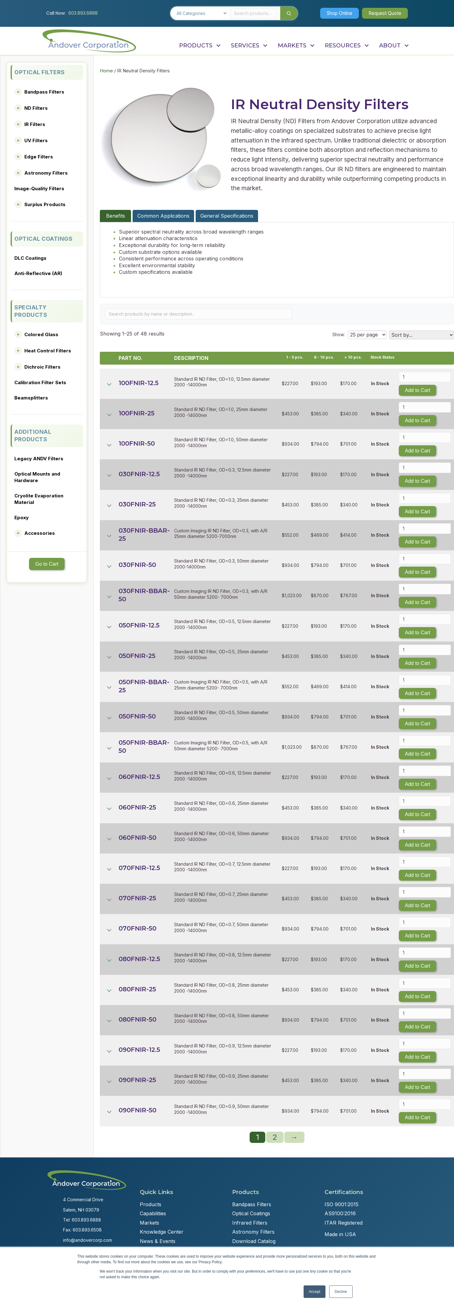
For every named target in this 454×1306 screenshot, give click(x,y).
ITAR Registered (344, 1223)
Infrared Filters (249, 1223)
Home (106, 71)
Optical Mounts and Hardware (37, 477)
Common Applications (163, 216)
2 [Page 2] (274, 1137)
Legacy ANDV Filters (38, 459)
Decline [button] (340, 1291)
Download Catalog (254, 1241)
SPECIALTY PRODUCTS (30, 311)
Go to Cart (46, 564)
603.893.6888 (83, 13)
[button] (335, 13)
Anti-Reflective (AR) (38, 273)
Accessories (39, 533)
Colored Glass (41, 334)
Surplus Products (45, 204)
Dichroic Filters (42, 367)
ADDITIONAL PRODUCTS (32, 435)
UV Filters (36, 140)
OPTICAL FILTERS (39, 72)
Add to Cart (417, 390)
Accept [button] (314, 1291)
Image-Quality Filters (39, 188)
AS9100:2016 (340, 1213)
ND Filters (36, 108)
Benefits (115, 216)
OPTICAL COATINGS (43, 238)
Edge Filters (38, 157)
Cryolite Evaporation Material (38, 499)
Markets (149, 1223)
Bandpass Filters (44, 92)
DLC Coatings (30, 258)
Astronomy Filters (46, 173)
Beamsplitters (31, 398)
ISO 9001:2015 (342, 1204)
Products (150, 1204)
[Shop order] (421, 335)
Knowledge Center (161, 1232)
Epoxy (21, 517)
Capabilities (153, 1213)
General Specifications (226, 216)
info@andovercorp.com (87, 1240)
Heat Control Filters (47, 351)
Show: (338, 334)
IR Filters (34, 124)
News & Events (157, 1241)
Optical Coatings (251, 1213)
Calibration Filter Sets (40, 382)
